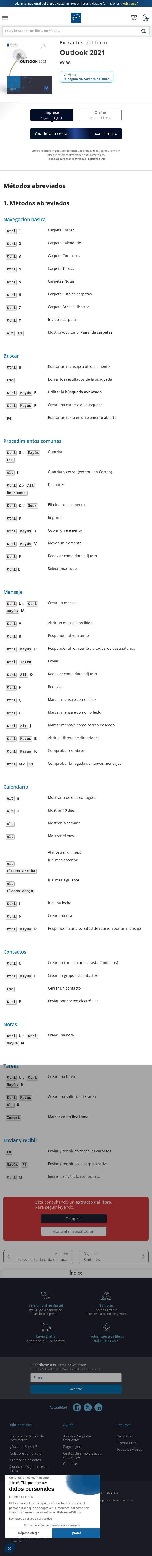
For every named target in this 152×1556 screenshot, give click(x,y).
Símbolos (92, 1259)
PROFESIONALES (105, 1493)
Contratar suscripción (73, 1231)
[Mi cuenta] (146, 17)
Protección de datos (25, 1459)
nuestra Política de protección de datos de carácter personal (66, 1369)
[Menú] (5, 18)
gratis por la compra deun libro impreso (45, 1309)
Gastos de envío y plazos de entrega (82, 1455)
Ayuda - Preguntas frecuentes (77, 1438)
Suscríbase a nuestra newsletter (76, 1366)
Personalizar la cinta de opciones (45, 1259)
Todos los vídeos (129, 1449)
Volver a (87, 77)
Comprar (73, 1218)
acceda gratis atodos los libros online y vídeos (106, 1309)
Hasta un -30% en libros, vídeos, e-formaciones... (76, 3)
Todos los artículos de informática (27, 1438)
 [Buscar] (143, 31)
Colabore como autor (26, 1453)
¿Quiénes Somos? (23, 1446)
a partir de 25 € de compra (45, 1338)
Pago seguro (73, 1446)
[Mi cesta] (133, 17)
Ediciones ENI (76, 18)
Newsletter (124, 1436)
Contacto (70, 1463)
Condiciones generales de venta (29, 1468)
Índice (76, 1273)
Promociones (126, 1442)
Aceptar (76, 1389)
